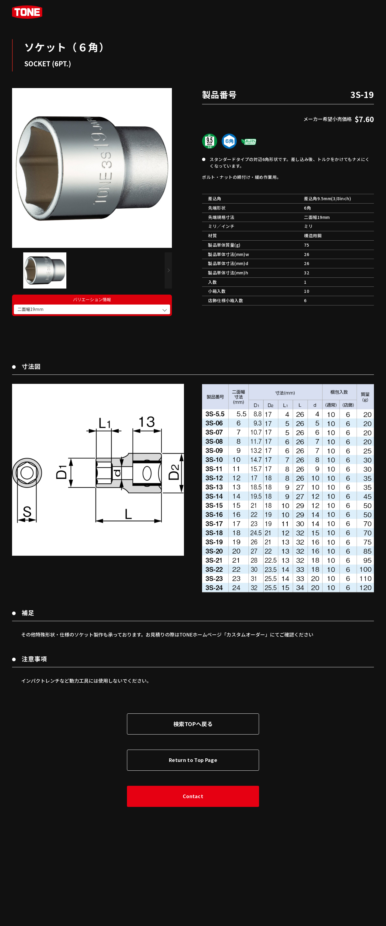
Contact (193, 790)
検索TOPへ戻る (193, 718)
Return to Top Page (193, 753)
